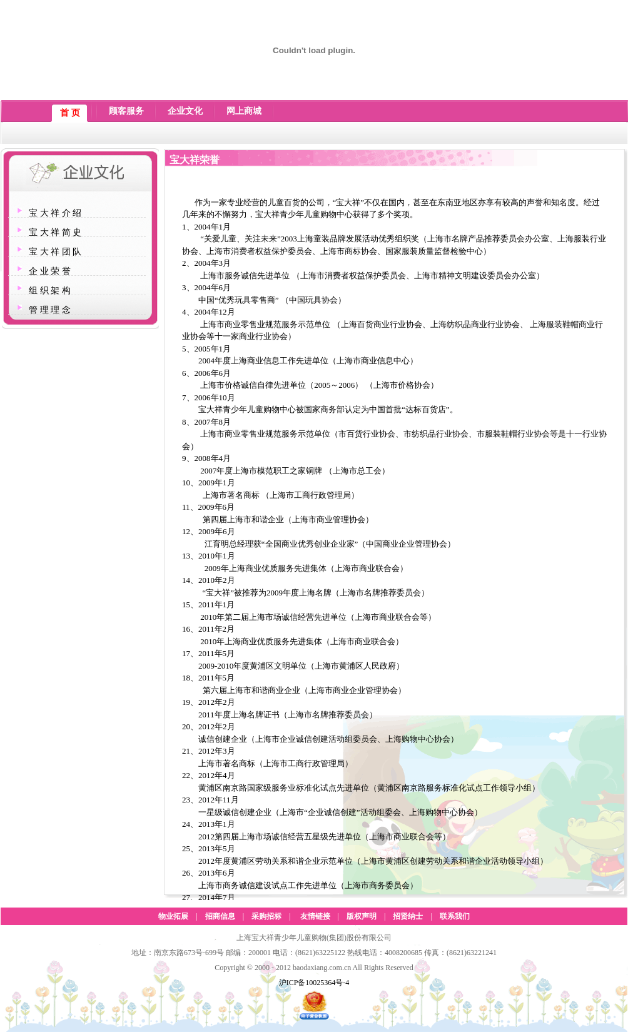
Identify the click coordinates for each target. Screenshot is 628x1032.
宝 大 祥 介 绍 (55, 213)
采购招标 (266, 916)
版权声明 (362, 916)
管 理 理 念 (50, 310)
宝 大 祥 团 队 (55, 251)
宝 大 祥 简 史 (55, 232)
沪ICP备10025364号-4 (314, 982)
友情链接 (315, 916)
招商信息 (220, 916)
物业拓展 (173, 916)
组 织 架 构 (50, 290)
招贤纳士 (408, 916)
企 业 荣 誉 (50, 271)
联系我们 (455, 916)
